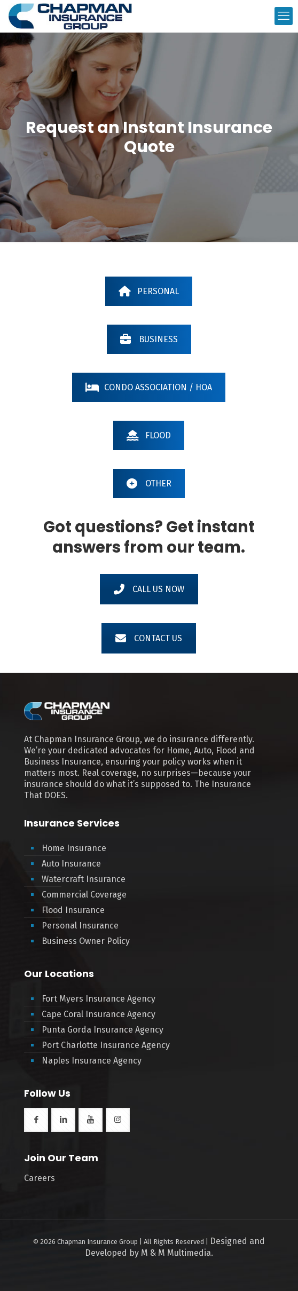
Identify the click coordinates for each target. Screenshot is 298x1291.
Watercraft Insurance (84, 879)
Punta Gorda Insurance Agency (102, 1030)
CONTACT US (148, 638)
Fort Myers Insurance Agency (98, 999)
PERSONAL (149, 291)
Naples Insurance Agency (92, 1061)
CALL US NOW (149, 589)
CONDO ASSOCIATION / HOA (148, 387)
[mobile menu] (284, 16)
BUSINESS (149, 339)
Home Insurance (74, 848)
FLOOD (149, 435)
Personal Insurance (80, 925)
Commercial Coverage (84, 894)
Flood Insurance (73, 910)
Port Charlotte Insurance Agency (106, 1045)
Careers (39, 1178)
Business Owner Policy (86, 941)
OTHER (149, 483)
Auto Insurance (71, 864)
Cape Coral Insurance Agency (98, 1014)
